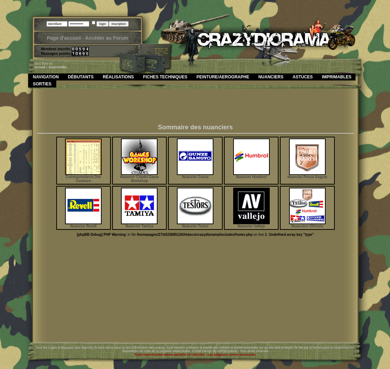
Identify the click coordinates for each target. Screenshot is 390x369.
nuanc (54, 67)
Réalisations (118, 77)
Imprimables (336, 77)
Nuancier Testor (195, 224)
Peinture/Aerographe (223, 77)
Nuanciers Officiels (307, 224)
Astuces (303, 77)
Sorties (42, 84)
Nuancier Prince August (307, 175)
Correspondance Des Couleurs (83, 177)
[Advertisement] (196, 108)
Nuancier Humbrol (251, 175)
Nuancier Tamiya (139, 224)
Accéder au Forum (106, 38)
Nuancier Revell (83, 224)
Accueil (39, 67)
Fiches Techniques (165, 77)
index (62, 67)
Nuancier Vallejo (251, 224)
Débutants (81, 77)
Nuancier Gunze (195, 175)
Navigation (46, 77)
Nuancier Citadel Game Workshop (139, 177)
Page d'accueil (64, 38)
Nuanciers (270, 77)
